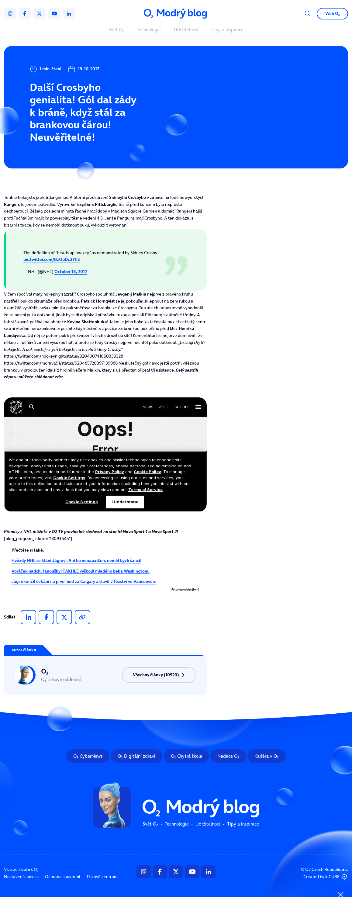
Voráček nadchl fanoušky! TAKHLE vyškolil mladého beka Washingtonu (81, 571)
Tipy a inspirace (227, 30)
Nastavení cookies (21, 877)
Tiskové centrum (102, 877)
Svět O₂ (116, 30)
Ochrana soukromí (62, 877)
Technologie (149, 30)
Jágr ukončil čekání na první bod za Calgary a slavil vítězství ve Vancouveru (84, 581)
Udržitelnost (186, 30)
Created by (325, 877)
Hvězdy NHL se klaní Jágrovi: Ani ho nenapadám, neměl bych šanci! (76, 560)
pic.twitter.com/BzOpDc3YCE (51, 259)
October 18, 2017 (70, 272)
